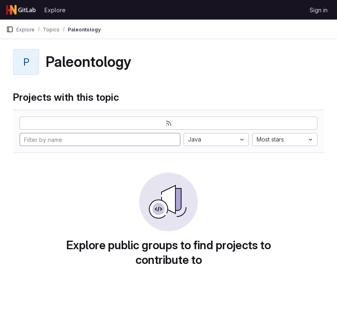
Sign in (319, 10)
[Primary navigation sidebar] (9, 29)
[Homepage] (21, 9)
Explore (55, 10)
